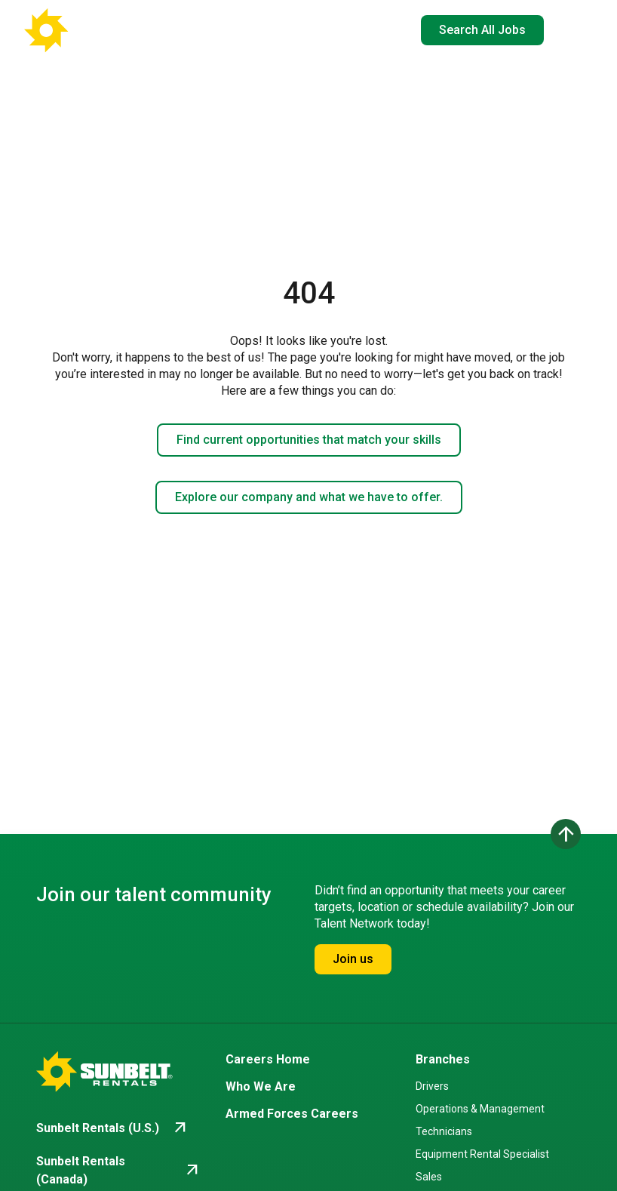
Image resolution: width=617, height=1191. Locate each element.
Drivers (432, 1086)
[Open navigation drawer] (568, 30)
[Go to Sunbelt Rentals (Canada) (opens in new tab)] (118, 1171)
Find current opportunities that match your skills (309, 439)
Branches (443, 1059)
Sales (429, 1177)
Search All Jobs (482, 30)
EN (377, 30)
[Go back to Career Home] (98, 30)
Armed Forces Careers (292, 1113)
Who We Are (261, 1086)
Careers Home (268, 1059)
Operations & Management (480, 1109)
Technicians (444, 1131)
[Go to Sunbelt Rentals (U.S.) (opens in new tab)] (112, 1128)
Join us (353, 959)
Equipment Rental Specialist (482, 1154)
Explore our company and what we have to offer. (309, 497)
